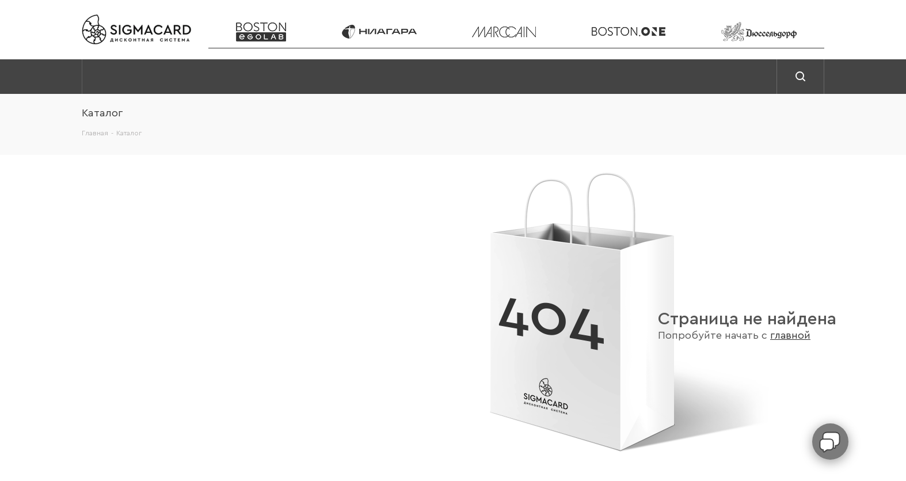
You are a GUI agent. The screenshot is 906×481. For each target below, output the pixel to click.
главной (790, 335)
